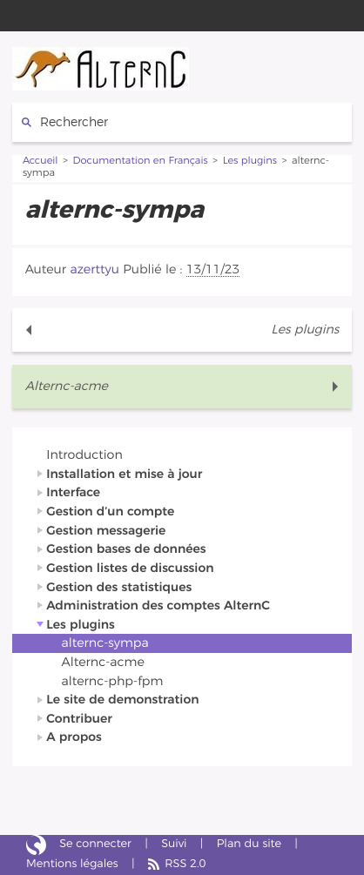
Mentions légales (72, 864)
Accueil (40, 161)
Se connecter (95, 844)
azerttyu (94, 269)
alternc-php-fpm (113, 681)
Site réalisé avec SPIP (36, 845)
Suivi (173, 844)
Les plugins (250, 161)
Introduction (84, 454)
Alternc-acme (66, 386)
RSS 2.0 (185, 864)
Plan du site (249, 844)
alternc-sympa (105, 643)
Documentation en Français (140, 161)
